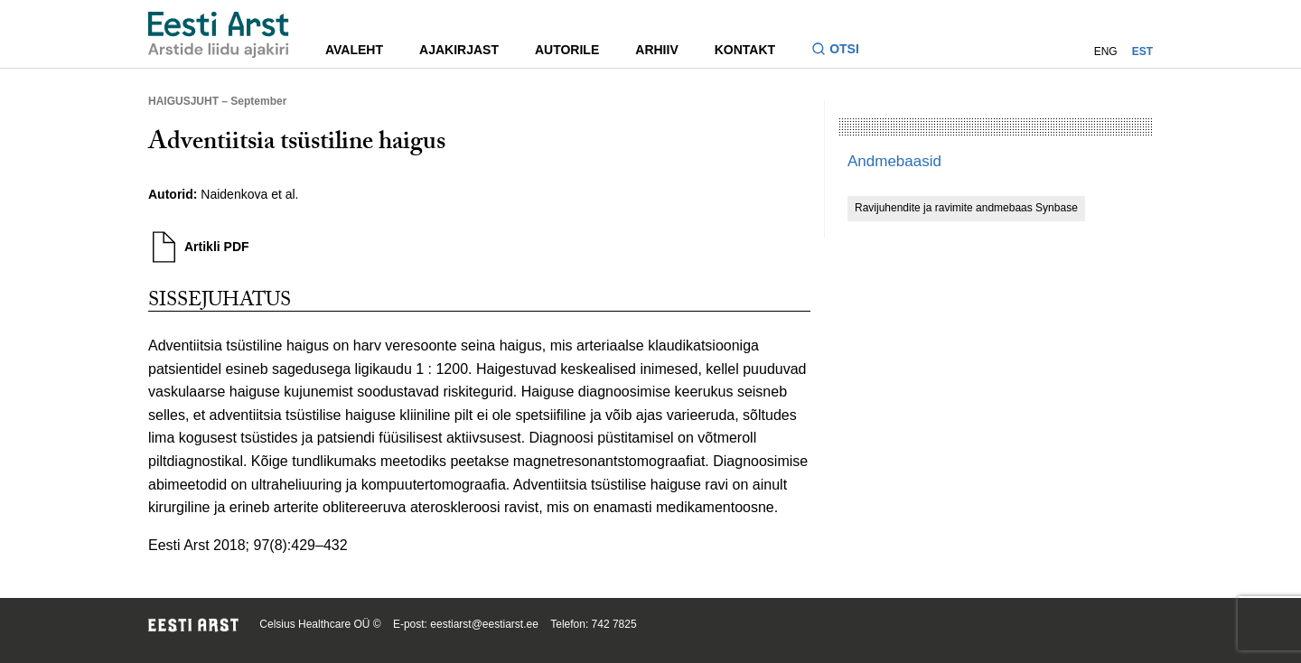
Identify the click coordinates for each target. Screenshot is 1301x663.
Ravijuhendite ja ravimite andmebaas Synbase (966, 207)
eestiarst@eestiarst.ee (484, 624)
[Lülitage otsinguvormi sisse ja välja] (842, 51)
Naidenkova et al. (249, 194)
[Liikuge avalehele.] (218, 35)
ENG (1106, 51)
